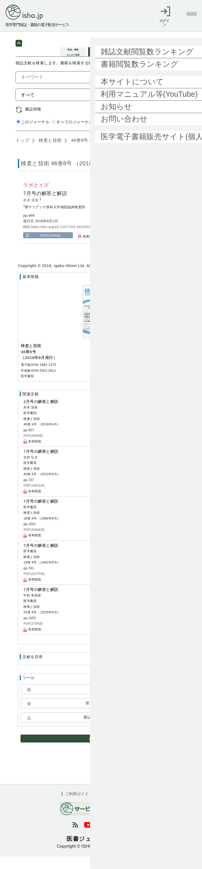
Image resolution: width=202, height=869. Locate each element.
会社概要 (132, 806)
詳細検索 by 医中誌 (168, 135)
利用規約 (106, 806)
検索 (173, 107)
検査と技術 (49, 152)
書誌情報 (33, 121)
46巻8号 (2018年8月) (92, 152)
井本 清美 (31, 213)
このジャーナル (33, 134)
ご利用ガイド (77, 806)
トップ (22, 152)
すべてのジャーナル (72, 134)
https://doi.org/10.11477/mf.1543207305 (64, 239)
